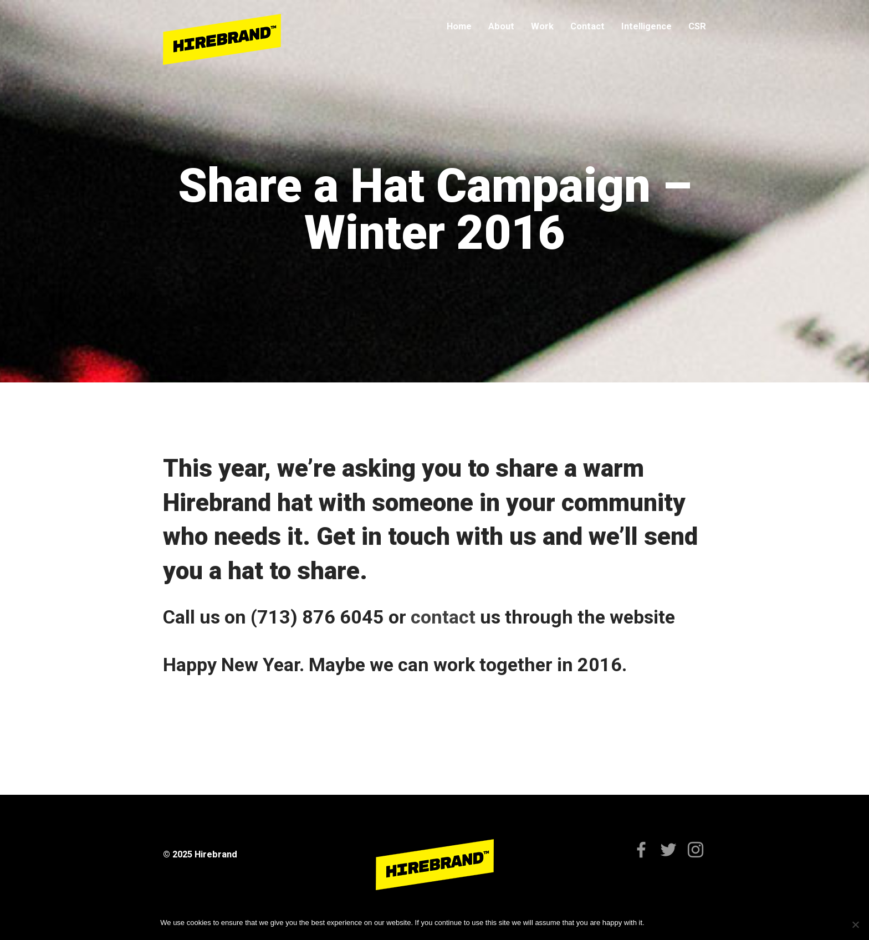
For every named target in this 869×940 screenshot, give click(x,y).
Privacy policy (686, 922)
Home (459, 26)
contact (445, 617)
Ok (655, 922)
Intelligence (646, 26)
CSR (697, 26)
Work (542, 26)
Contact (587, 26)
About (501, 26)
